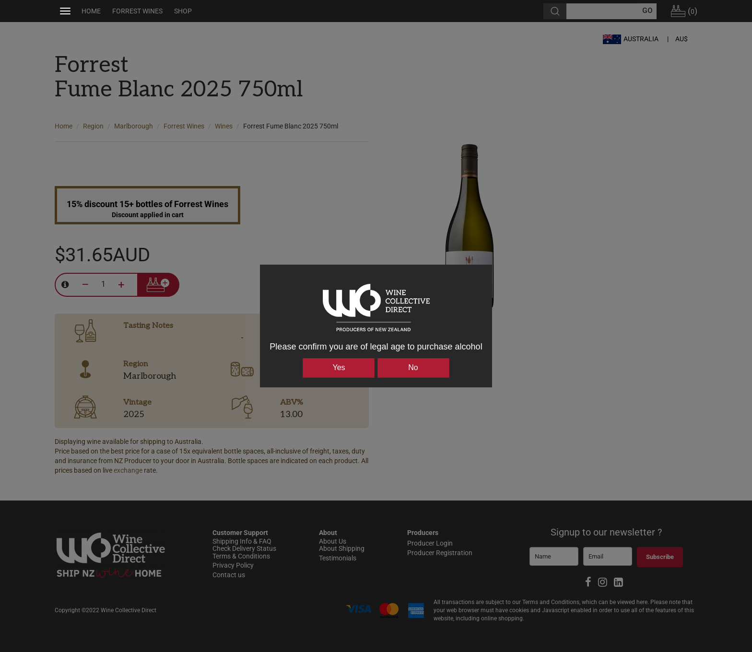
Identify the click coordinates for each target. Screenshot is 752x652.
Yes (338, 367)
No (413, 367)
